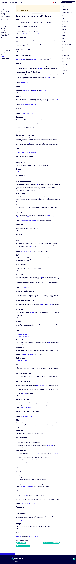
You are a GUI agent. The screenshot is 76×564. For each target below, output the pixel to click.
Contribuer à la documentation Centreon (7, 67)
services (40, 226)
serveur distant (57, 119)
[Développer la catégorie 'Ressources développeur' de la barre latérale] (13, 46)
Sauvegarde (23, 270)
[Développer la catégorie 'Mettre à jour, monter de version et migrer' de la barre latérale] (13, 35)
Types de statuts (24, 520)
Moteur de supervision (66, 49)
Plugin (63, 61)
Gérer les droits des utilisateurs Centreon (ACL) (30, 33)
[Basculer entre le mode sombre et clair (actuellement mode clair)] (59, 2)
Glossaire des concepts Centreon (6, 64)
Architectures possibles (25, 82)
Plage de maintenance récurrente (67, 59)
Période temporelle (65, 56)
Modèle (63, 47)
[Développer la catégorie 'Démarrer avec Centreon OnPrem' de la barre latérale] (13, 6)
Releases (3, 52)
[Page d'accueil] (17, 13)
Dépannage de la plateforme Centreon (7, 61)
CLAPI (63, 17)
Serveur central (64, 64)
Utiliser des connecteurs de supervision (26, 150)
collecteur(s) (20, 78)
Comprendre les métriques (26, 287)
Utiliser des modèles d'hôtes (23, 332)
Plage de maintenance (66, 58)
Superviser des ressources (4, 14)
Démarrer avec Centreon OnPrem (6, 6)
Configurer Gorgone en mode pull (27, 317)
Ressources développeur (6, 46)
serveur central (41, 74)
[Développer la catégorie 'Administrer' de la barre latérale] (13, 32)
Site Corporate (38, 558)
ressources (21, 28)
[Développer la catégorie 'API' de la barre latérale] (13, 44)
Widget (63, 73)
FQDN (63, 30)
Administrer (3, 32)
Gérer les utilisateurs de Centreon (6, 20)
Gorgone (32, 312)
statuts (26, 248)
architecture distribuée (34, 119)
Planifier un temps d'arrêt (26, 407)
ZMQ (63, 75)
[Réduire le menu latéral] (7, 554)
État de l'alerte (64, 26)
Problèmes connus (5, 58)
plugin (53, 143)
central (44, 535)
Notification (64, 50)
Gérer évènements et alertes (5, 17)
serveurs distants (48, 77)
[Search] (68, 2)
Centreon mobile (4, 41)
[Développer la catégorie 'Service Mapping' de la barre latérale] (13, 26)
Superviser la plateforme (6, 50)
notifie (49, 342)
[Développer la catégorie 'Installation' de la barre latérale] (13, 9)
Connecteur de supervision (66, 20)
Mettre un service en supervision (27, 486)
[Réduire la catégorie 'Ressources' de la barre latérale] (13, 56)
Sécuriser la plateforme (6, 11)
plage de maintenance (35, 59)
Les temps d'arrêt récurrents (26, 416)
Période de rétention (65, 55)
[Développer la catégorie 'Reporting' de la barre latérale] (13, 30)
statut (49, 278)
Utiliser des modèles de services (24, 334)
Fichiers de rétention (65, 27)
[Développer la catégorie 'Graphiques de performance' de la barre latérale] (13, 23)
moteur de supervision (47, 123)
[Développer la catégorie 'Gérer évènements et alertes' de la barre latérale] (13, 17)
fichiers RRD (50, 226)
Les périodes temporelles (26, 395)
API (1, 44)
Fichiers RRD (64, 29)
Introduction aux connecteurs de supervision (27, 152)
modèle (33, 237)
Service (63, 67)
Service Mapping (4, 26)
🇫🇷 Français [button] (55, 2)
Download (60, 558)
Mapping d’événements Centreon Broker (29, 104)
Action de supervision (66, 9)
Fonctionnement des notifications (28, 354)
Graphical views (4, 28)
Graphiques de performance (4, 23)
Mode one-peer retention (66, 44)
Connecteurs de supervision (7, 37)
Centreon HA (3, 48)
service (41, 277)
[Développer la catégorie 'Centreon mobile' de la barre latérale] (13, 42)
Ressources (3, 56)
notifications (34, 44)
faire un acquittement (20, 59)
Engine (63, 24)
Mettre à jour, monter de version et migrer (6, 35)
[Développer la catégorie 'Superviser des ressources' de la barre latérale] (13, 13)
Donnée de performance (66, 21)
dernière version (25, 10)
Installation (3, 9)
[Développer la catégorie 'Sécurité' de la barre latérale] (13, 54)
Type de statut (64, 72)
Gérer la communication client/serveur (28, 220)
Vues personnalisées (25, 528)
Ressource (64, 62)
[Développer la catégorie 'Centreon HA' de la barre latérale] (13, 48)
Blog (49, 558)
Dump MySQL (64, 23)
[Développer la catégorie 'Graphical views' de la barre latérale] (13, 28)
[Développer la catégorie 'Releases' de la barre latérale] (13, 52)
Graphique (64, 33)
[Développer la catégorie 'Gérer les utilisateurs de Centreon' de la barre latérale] (13, 20)
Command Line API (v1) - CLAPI (27, 113)
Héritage (63, 35)
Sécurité (2, 54)
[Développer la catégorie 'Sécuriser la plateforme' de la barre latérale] (13, 11)
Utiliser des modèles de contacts (24, 336)
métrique (34, 196)
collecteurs (34, 90)
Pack (63, 53)
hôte (39, 424)
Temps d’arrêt (64, 70)
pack (30, 143)
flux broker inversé (54, 303)
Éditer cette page (21, 542)
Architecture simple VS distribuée (67, 12)
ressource (30, 324)
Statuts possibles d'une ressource (28, 503)
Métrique (63, 41)
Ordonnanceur (64, 52)
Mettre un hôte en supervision (27, 251)
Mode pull (64, 46)
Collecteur (64, 18)
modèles (41, 143)
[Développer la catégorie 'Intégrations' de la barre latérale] (13, 40)
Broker (37, 184)
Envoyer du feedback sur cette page (51, 542)
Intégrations (3, 39)
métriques (34, 226)
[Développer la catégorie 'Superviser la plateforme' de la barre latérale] (13, 50)
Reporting (3, 30)
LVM (63, 38)
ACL (63, 6)
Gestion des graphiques (26, 230)
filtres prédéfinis (40, 68)
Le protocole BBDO (25, 92)
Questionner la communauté (23, 546)
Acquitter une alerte (25, 51)
